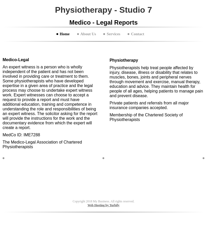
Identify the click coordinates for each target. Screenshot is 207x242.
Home (65, 34)
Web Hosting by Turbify (103, 205)
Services (113, 34)
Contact (137, 34)
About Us (88, 34)
